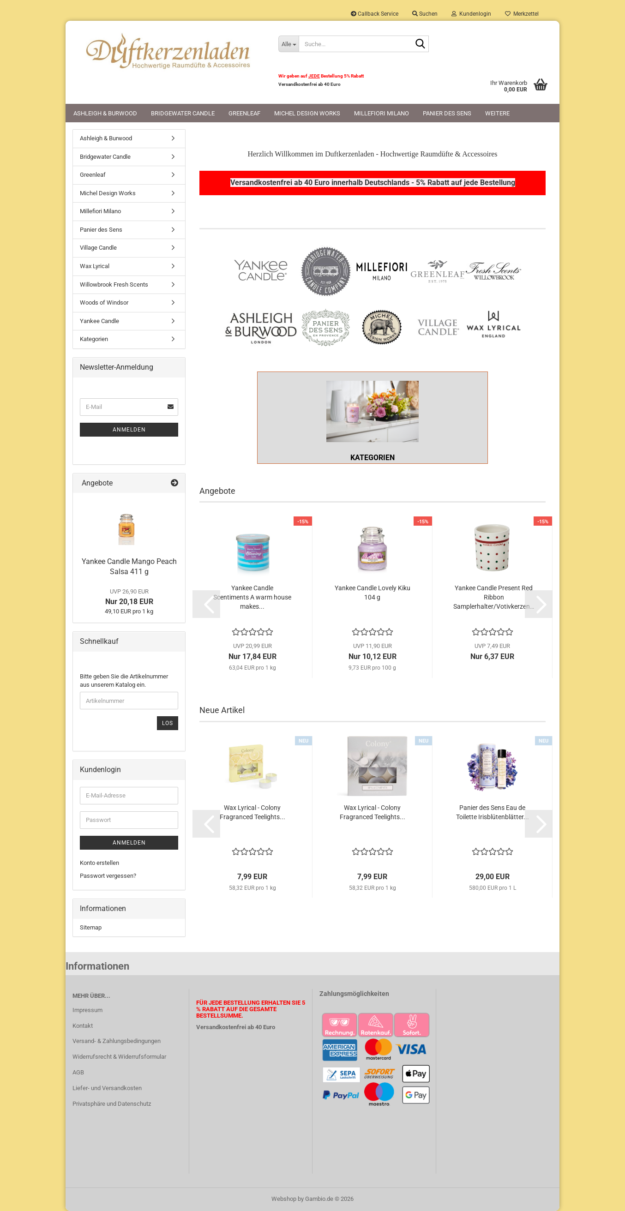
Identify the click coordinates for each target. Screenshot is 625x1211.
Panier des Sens (447, 113)
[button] (206, 604)
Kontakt (82, 1025)
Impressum (87, 1010)
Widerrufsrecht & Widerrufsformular (119, 1056)
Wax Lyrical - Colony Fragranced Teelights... (252, 812)
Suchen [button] (425, 14)
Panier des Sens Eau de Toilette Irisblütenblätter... (492, 812)
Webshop (283, 1198)
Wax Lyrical (94, 266)
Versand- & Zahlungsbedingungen (116, 1040)
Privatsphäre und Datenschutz (111, 1103)
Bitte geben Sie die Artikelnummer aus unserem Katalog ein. (124, 681)
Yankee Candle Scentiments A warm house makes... (252, 597)
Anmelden (129, 429)
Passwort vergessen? (108, 875)
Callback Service (374, 14)
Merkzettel (522, 14)
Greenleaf (244, 113)
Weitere (497, 113)
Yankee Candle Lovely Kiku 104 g (372, 592)
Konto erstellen (99, 862)
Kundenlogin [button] (471, 14)
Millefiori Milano (381, 113)
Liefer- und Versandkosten (107, 1088)
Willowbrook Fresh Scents (114, 284)
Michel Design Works (307, 113)
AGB (78, 1072)
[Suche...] (288, 44)
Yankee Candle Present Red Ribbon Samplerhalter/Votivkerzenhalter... (493, 597)
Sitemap (91, 927)
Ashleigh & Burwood (105, 113)
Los (167, 723)
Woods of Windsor (104, 302)
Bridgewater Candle (183, 113)
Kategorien (94, 339)
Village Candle (98, 247)
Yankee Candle (99, 321)
